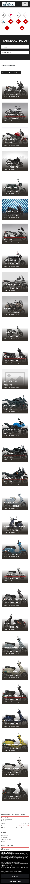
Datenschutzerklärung (21, 858)
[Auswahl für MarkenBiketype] (15, 52)
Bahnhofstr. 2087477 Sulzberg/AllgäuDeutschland (6, 819)
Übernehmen (15, 876)
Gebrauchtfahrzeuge (6, 839)
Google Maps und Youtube (9, 865)
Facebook (5, 849)
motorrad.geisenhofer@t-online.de (20, 828)
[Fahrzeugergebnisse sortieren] (11, 72)
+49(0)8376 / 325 (24, 823)
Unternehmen (4, 835)
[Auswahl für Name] (15, 47)
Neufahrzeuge (4, 837)
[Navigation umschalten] (25, 4)
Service (3, 841)
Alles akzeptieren (15, 881)
